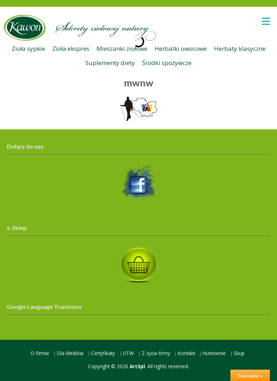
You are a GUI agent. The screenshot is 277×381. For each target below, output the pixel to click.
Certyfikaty (103, 353)
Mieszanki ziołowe (121, 48)
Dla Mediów (70, 353)
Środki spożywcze (167, 63)
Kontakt (186, 353)
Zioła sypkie (28, 48)
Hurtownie (214, 353)
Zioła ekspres (70, 48)
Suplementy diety (110, 63)
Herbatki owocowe (181, 48)
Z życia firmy (156, 353)
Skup (239, 353)
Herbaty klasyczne (240, 48)
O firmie (40, 353)
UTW (128, 353)
